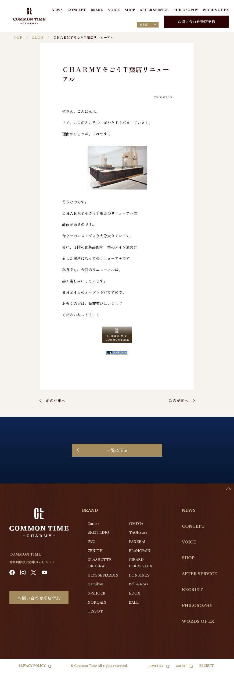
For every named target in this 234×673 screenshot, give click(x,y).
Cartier (93, 524)
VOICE (114, 10)
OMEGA (136, 524)
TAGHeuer (138, 533)
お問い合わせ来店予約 (196, 21)
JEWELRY (156, 666)
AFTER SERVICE (154, 10)
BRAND (97, 10)
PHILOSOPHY (185, 10)
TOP (17, 37)
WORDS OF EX (216, 10)
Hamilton (95, 584)
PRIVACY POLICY (32, 666)
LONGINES (139, 575)
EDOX (134, 593)
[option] (220, 669)
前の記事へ (56, 400)
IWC (91, 542)
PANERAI (137, 542)
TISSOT (95, 611)
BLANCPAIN (139, 551)
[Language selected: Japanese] (148, 25)
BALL (134, 602)
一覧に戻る (117, 450)
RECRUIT (192, 589)
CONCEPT (76, 10)
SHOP (130, 10)
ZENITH (95, 551)
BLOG (38, 37)
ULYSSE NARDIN (103, 575)
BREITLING (98, 533)
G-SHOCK (96, 593)
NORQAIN (97, 602)
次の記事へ (178, 400)
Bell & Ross (138, 584)
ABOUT (181, 666)
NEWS (57, 10)
